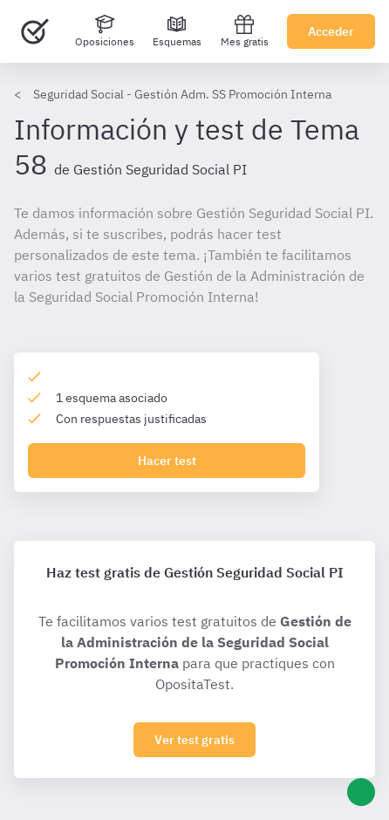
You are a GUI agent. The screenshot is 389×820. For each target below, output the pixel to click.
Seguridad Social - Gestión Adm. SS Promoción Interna (182, 94)
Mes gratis (245, 31)
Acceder (331, 31)
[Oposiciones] (104, 31)
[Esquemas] (177, 31)
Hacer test (167, 460)
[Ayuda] (361, 792)
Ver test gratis (194, 740)
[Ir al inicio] (35, 31)
